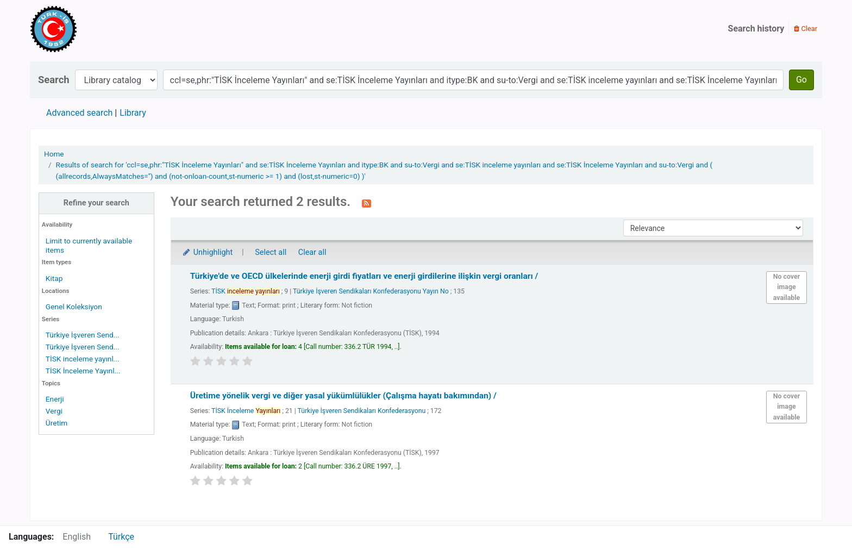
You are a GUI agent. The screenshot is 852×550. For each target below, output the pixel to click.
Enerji (55, 399)
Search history (756, 28)
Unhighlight (207, 252)
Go (801, 79)
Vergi (54, 411)
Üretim (56, 422)
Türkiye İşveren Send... (83, 334)
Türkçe (121, 537)
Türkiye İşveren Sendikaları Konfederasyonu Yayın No (371, 291)
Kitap (54, 278)
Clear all (312, 252)
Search (54, 79)
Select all (270, 252)
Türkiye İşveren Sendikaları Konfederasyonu (362, 411)
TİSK (245, 291)
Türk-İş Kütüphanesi (84, 28)
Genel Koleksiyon (74, 306)
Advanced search (79, 113)
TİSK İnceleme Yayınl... (83, 370)
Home (54, 153)
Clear (805, 28)
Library (133, 113)
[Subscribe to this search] (366, 202)
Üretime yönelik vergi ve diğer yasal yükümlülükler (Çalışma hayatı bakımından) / (343, 396)
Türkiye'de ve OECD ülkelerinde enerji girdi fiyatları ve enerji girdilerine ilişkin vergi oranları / (364, 276)
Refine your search (96, 203)
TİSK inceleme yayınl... (83, 358)
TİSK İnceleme (245, 411)
